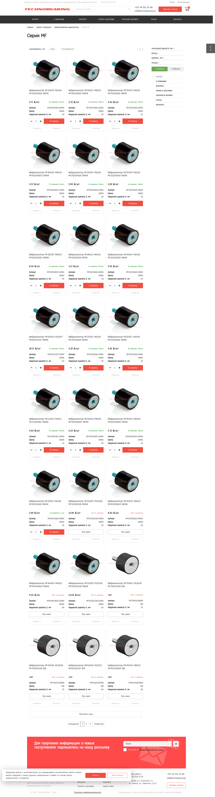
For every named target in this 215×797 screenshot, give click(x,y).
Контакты (177, 19)
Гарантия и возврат (130, 19)
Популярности (67, 49)
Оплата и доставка (106, 19)
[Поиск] (129, 9)
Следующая (99, 724)
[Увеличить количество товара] (41, 121)
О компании (59, 19)
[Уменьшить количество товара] (31, 121)
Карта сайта (108, 786)
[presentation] (145, 758)
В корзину (54, 121)
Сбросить (175, 69)
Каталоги (82, 19)
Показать (159, 69)
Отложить (57, 128)
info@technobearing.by (145, 11)
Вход (172, 2)
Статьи (154, 19)
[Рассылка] (176, 744)
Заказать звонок (170, 9)
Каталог (35, 19)
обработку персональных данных (151, 750)
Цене (52, 49)
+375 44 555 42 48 (143, 7)
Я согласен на (146, 750)
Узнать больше (117, 775)
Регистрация (183, 2)
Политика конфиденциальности (87, 792)
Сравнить (37, 128)
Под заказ (86, 532)
